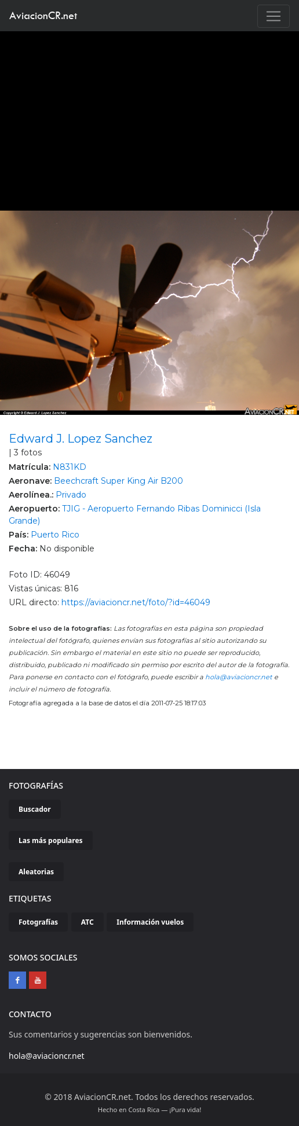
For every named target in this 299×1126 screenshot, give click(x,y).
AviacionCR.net (43, 15)
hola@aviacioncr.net (238, 677)
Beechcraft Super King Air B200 (118, 481)
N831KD (69, 467)
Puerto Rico (55, 534)
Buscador (35, 809)
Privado (71, 495)
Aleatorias (36, 872)
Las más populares (51, 840)
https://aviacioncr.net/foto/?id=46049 (135, 602)
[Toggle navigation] (273, 16)
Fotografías (38, 922)
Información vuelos (150, 922)
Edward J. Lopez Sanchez (80, 439)
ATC (87, 922)
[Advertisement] (150, 118)
